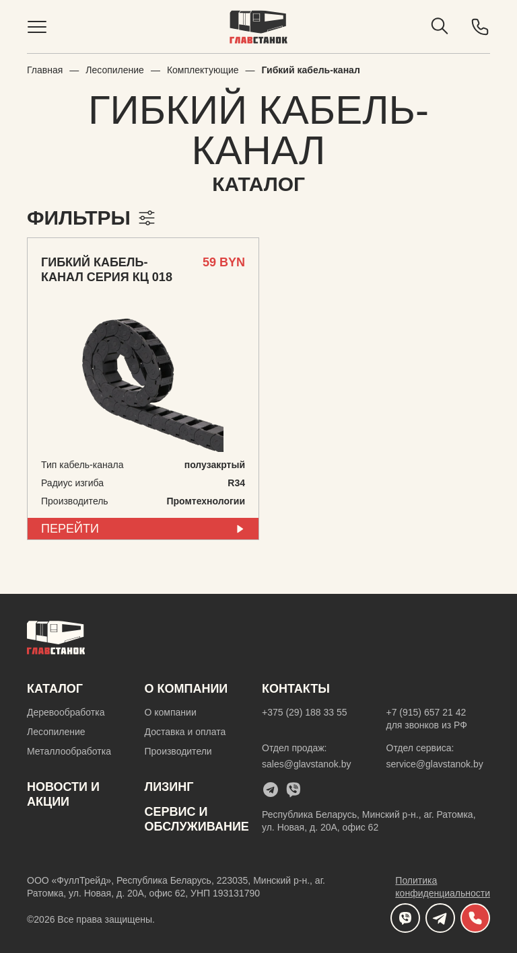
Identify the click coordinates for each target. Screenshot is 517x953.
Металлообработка (69, 751)
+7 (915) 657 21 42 (426, 712)
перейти (143, 528)
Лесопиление (114, 70)
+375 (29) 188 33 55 (304, 712)
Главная (45, 70)
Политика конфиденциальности (442, 887)
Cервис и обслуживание (197, 819)
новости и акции (63, 794)
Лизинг (169, 787)
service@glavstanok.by (434, 764)
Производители (178, 751)
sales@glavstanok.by (306, 764)
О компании (171, 712)
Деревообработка (65, 712)
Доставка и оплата (185, 731)
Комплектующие (203, 70)
